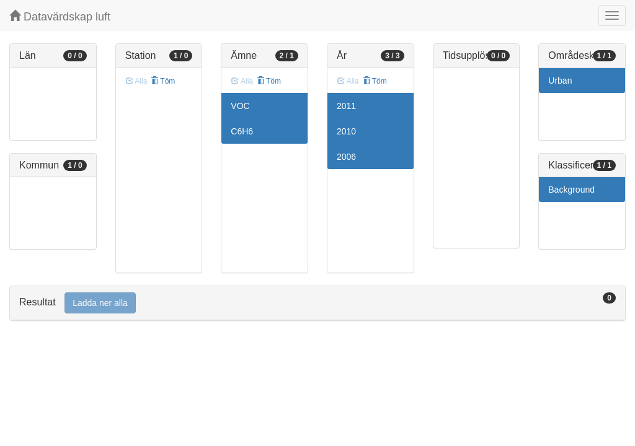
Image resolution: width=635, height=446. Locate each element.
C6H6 (242, 131)
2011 (346, 106)
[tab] (317, 303)
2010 (346, 131)
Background (571, 190)
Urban (560, 80)
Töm (163, 81)
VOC (240, 106)
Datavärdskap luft (59, 16)
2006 (346, 157)
